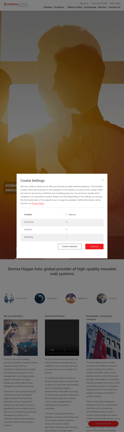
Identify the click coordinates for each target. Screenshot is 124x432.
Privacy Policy (38, 203)
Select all (71, 215)
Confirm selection (70, 246)
